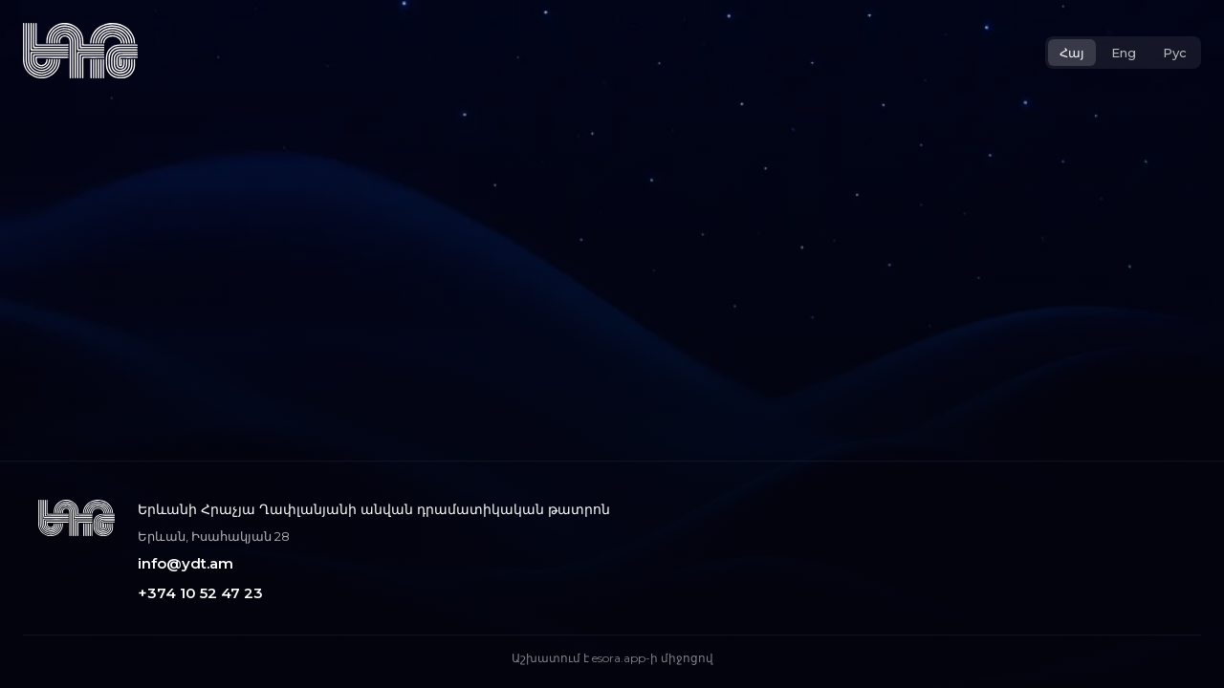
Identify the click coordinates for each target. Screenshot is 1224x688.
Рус (1175, 52)
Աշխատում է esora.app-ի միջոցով (612, 658)
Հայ (1072, 52)
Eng (1123, 52)
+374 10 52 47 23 (200, 593)
